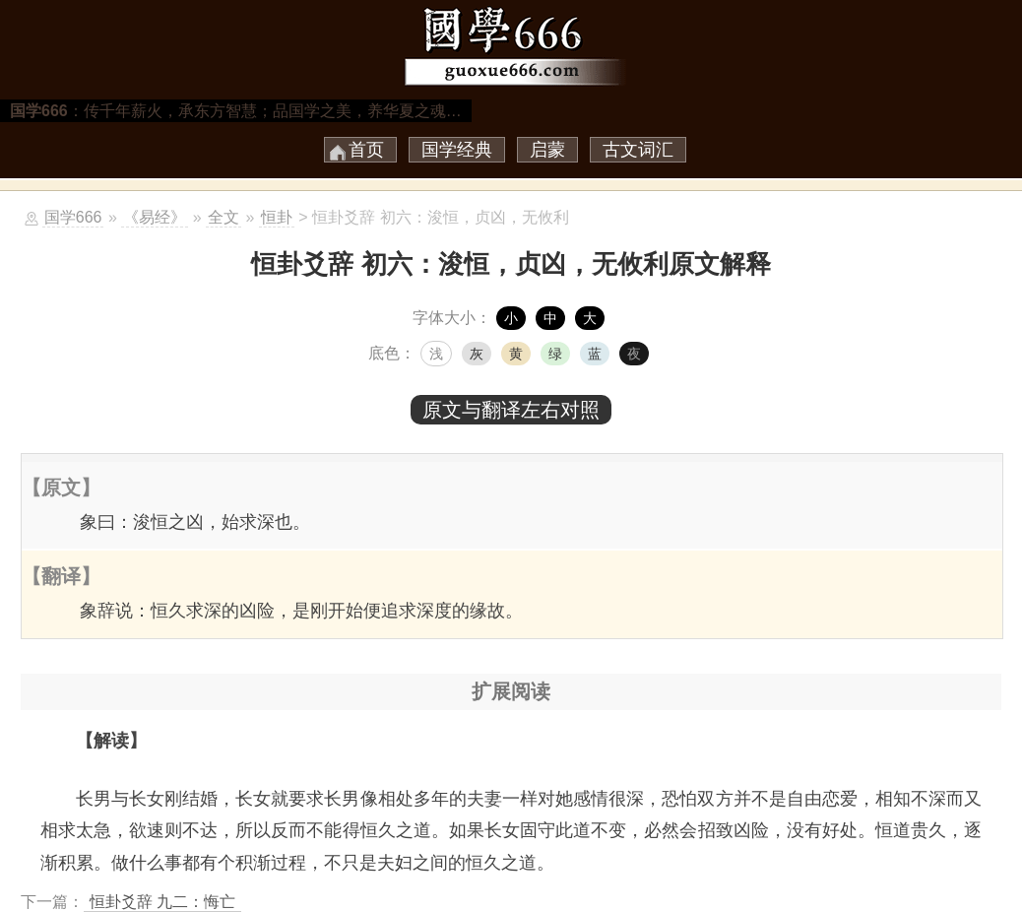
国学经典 (456, 150)
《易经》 (154, 217)
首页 (366, 150)
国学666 (73, 217)
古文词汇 (638, 150)
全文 (223, 217)
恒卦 (276, 217)
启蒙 (547, 150)
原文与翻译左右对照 (511, 410)
